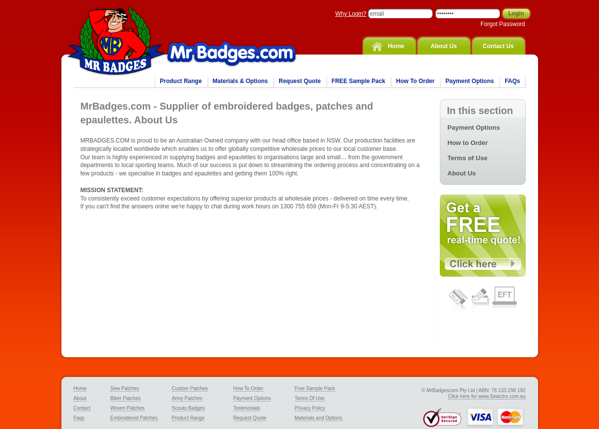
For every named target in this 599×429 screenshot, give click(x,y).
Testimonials (246, 408)
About (80, 398)
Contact (82, 408)
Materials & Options (240, 81)
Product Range (180, 81)
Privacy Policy (310, 408)
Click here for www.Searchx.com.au (487, 396)
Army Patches (187, 398)
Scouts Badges (188, 408)
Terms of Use (467, 158)
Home (396, 46)
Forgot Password (503, 24)
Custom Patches (190, 388)
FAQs (512, 81)
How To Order (415, 81)
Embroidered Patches (134, 418)
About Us (443, 46)
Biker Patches (126, 398)
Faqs (79, 418)
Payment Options (469, 81)
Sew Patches (125, 388)
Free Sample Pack (315, 388)
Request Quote (299, 81)
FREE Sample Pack (358, 81)
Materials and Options (318, 418)
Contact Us (498, 46)
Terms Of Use (310, 398)
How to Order (468, 142)
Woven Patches (128, 408)
